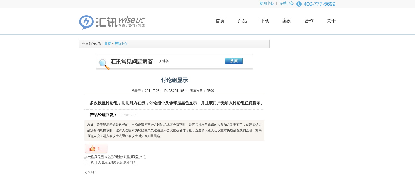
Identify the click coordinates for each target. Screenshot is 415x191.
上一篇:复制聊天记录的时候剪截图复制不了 (115, 156)
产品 (242, 20)
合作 (309, 20)
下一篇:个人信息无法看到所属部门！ (110, 162)
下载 (264, 20)
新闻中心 (267, 3)
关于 (331, 20)
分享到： (90, 172)
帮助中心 (287, 3)
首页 (220, 20)
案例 (286, 20)
